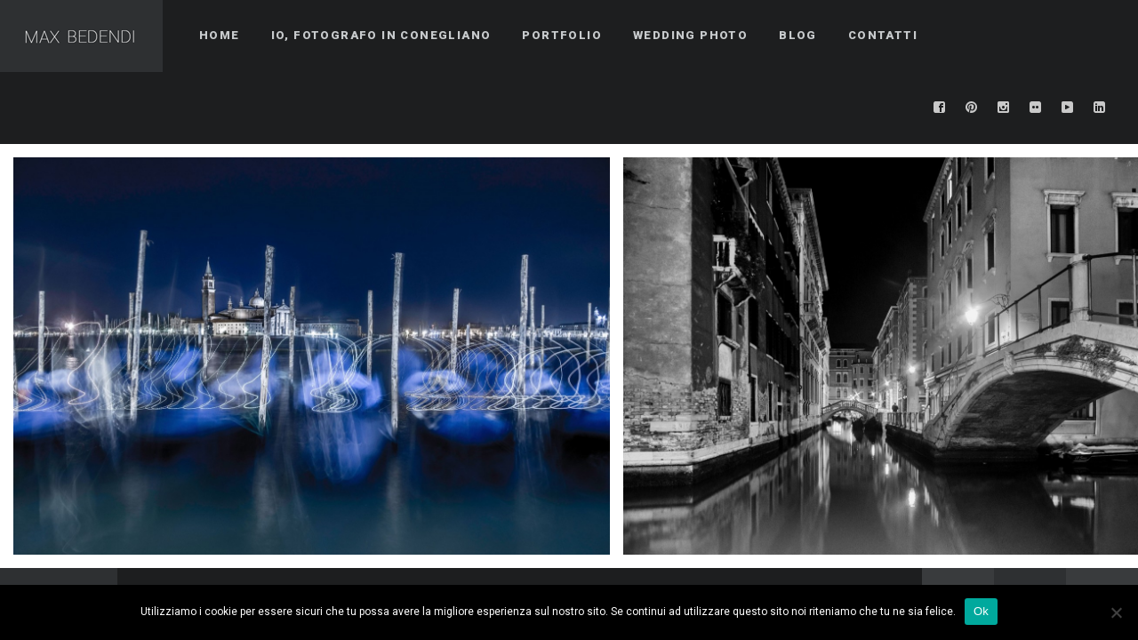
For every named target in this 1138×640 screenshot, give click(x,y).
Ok (981, 611)
